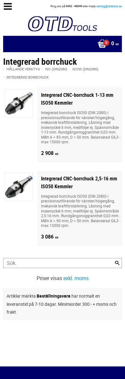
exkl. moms (76, 278)
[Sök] (117, 263)
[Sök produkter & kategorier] (62, 263)
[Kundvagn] (61, 44)
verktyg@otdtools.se (109, 6)
